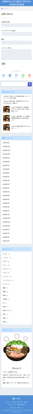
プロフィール (12, 404)
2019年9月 (6, 229)
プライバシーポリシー (16, 408)
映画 (5, 292)
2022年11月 (6, 150)
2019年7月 (6, 233)
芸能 (5, 318)
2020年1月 (6, 214)
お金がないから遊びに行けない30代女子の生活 (16, 3)
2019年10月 (6, 226)
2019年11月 (6, 222)
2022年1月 (6, 188)
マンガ (6, 284)
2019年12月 (6, 218)
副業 (5, 288)
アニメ (6, 254)
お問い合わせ (21, 404)
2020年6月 (6, 195)
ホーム (8, 402)
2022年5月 (6, 173)
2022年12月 (6, 146)
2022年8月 (6, 161)
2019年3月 (6, 241)
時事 (5, 295)
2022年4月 (6, 177)
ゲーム (6, 265)
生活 (5, 314)
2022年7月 (6, 165)
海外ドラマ (7, 311)
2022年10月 (6, 154)
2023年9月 (6, 143)
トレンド (7, 277)
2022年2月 (6, 184)
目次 (25, 402)
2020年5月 (6, 199)
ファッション (8, 280)
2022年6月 (6, 169)
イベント (7, 258)
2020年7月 (6, 192)
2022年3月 (6, 180)
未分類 (6, 299)
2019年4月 (6, 237)
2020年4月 (6, 203)
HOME (16, 398)
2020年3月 (6, 207)
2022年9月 (6, 158)
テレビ (6, 273)
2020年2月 (6, 211)
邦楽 (5, 322)
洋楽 (5, 307)
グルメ (6, 261)
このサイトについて (17, 402)
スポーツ (7, 269)
